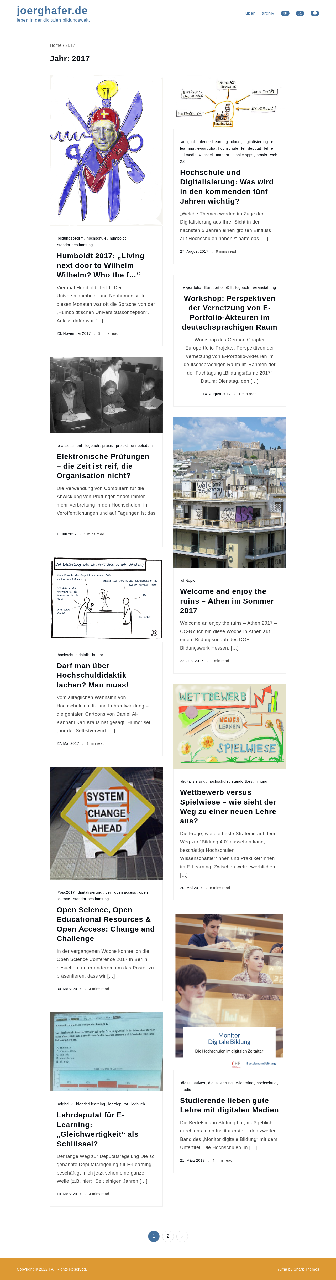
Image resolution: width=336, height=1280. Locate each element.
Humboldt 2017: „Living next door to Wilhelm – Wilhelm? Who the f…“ (101, 265)
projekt (122, 445)
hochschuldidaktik (73, 654)
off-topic (188, 580)
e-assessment (70, 445)
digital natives (193, 1083)
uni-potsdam (142, 445)
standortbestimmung (75, 244)
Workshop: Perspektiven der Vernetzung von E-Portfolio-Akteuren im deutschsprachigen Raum (229, 312)
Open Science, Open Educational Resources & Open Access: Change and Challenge (106, 924)
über (250, 13)
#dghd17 (65, 1104)
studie (186, 1089)
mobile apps (242, 155)
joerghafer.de (52, 10)
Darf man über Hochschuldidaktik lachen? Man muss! (93, 675)
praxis (261, 155)
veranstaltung (264, 287)
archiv (268, 13)
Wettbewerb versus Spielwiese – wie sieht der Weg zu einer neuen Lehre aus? (228, 806)
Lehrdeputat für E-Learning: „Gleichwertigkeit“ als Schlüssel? (98, 1129)
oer (108, 892)
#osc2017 (66, 892)
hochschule (97, 238)
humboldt (118, 238)
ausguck (188, 141)
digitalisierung (256, 141)
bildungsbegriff (70, 238)
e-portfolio (206, 148)
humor (97, 654)
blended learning (213, 141)
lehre (268, 148)
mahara (222, 155)
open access (125, 892)
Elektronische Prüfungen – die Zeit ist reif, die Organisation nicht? (103, 465)
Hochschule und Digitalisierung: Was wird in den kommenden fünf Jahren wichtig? (227, 186)
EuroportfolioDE (218, 287)
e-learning (244, 1083)
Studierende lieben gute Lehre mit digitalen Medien (229, 1105)
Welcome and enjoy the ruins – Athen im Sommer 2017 (227, 600)
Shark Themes (306, 1269)
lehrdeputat (251, 148)
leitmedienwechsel (197, 155)
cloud (235, 141)
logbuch (242, 287)
